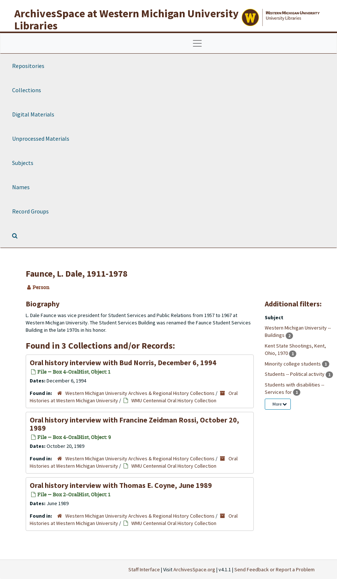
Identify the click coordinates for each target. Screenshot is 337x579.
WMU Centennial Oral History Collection (173, 400)
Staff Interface (144, 569)
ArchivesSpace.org (194, 569)
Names (21, 187)
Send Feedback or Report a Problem (274, 569)
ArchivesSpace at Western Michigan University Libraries (126, 19)
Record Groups (30, 211)
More (279, 404)
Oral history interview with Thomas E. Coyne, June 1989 (121, 485)
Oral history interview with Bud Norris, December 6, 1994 (123, 362)
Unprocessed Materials (40, 138)
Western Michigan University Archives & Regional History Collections (140, 393)
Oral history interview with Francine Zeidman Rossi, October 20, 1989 (134, 423)
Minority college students (293, 363)
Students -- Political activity (295, 374)
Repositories (28, 65)
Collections (26, 90)
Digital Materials (33, 114)
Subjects (22, 162)
